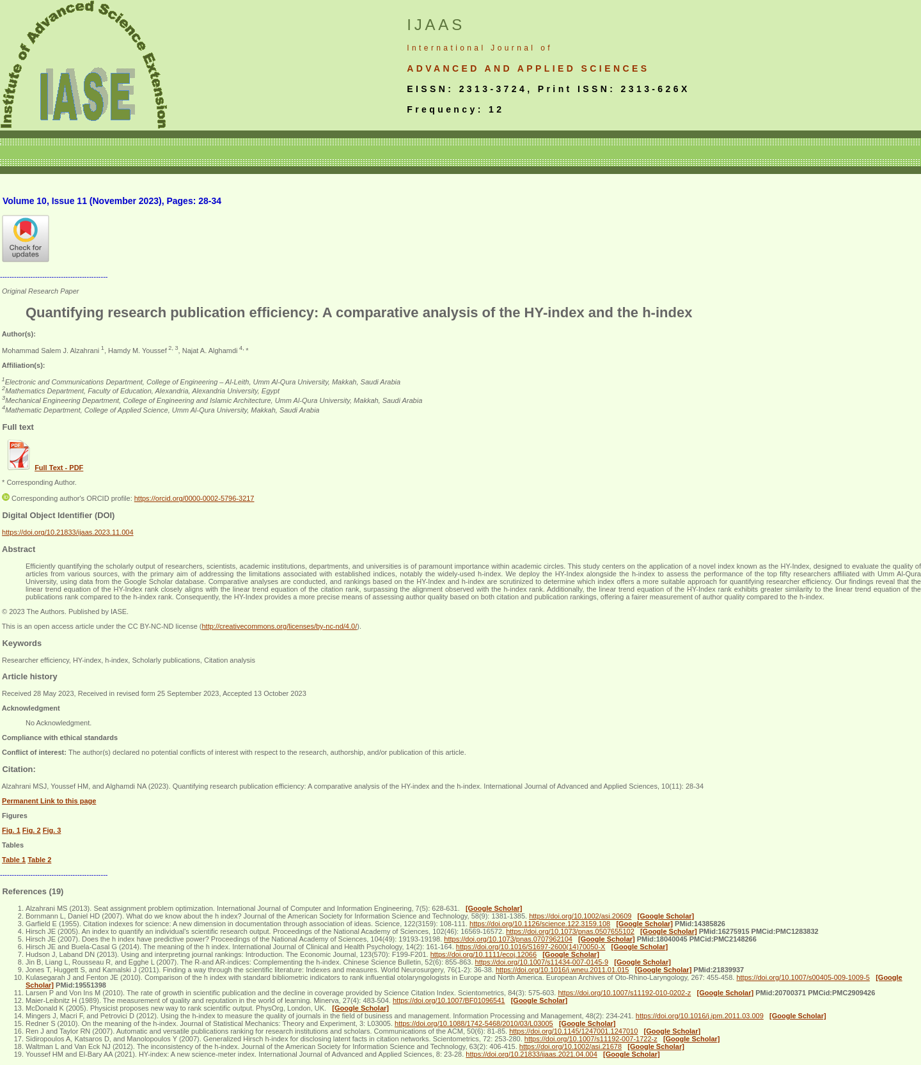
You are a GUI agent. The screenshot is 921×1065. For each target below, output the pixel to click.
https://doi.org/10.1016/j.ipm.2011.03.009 (700, 1016)
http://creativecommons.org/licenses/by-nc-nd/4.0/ (279, 626)
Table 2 (39, 860)
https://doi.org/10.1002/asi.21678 (570, 1046)
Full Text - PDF (59, 467)
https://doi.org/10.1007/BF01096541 (449, 1000)
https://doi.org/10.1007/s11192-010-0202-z (624, 993)
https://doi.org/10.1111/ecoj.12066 (483, 954)
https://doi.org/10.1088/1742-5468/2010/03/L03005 (474, 1023)
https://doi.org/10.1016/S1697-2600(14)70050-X (531, 947)
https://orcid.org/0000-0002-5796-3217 (194, 498)
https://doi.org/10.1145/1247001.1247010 (573, 1031)
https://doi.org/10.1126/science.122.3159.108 (539, 923)
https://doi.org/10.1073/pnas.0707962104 (508, 939)
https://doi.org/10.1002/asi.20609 (580, 916)
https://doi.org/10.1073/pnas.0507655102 (570, 931)
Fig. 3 (52, 830)
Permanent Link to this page (49, 801)
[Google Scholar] (494, 908)
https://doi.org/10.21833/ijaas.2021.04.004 (531, 1054)
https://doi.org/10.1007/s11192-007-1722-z (590, 1039)
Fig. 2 (31, 830)
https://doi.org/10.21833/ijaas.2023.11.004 (68, 532)
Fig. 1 (11, 830)
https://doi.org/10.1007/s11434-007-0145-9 (542, 962)
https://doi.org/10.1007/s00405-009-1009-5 (803, 977)
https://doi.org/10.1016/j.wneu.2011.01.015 (562, 970)
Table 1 (14, 860)
